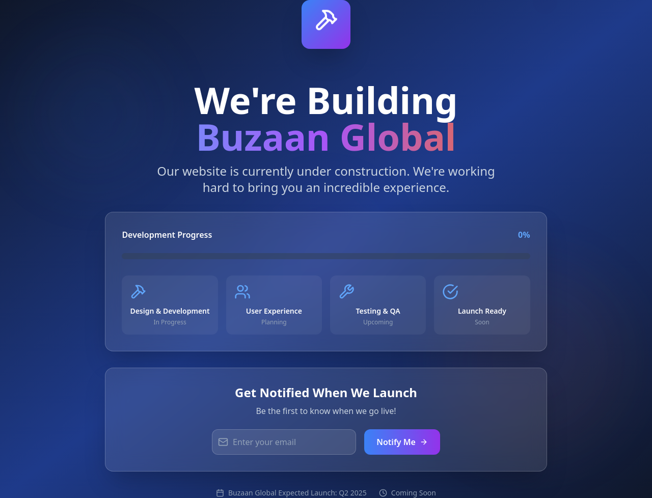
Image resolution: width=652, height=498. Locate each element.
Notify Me (402, 442)
